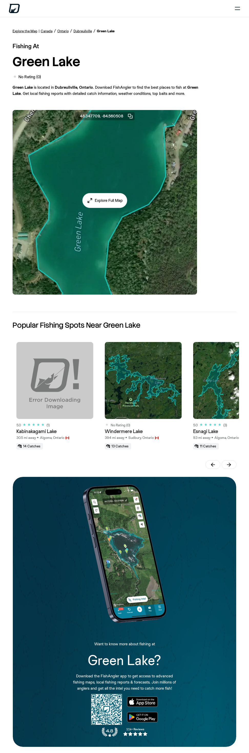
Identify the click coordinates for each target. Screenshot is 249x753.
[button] (104, 200)
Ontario (63, 31)
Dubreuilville (83, 31)
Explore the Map (25, 31)
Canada (47, 31)
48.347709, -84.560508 (106, 116)
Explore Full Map (109, 200)
